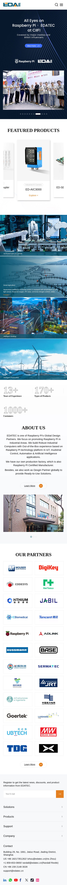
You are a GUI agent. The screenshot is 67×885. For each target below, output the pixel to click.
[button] (20, 114)
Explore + (33, 195)
